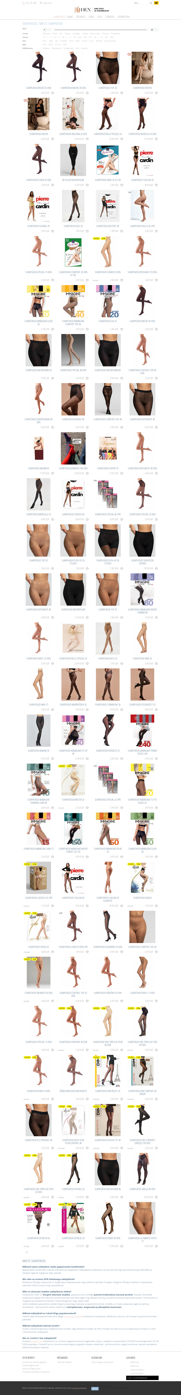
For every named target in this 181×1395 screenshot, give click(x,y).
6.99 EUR (149, 93)
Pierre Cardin (95, 33)
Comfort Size (37, 1341)
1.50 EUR (140, 906)
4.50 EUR (71, 1148)
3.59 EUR (80, 93)
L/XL (90, 37)
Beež (77, 41)
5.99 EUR (45, 231)
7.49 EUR (114, 231)
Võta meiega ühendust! (102, 1362)
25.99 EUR (113, 139)
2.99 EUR (45, 185)
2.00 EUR (105, 280)
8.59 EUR (45, 427)
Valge (51, 41)
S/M (85, 37)
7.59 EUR (149, 378)
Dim (61, 33)
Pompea (105, 33)
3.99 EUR (45, 663)
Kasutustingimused (31, 1368)
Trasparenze (115, 33)
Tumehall (63, 41)
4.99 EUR (45, 93)
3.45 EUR (105, 1099)
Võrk (77, 48)
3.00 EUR (36, 1001)
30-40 (50, 44)
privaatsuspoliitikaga (78, 1388)
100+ (64, 44)
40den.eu (134, 1362)
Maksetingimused (30, 1365)
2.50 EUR (71, 1050)
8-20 (44, 44)
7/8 (74, 37)
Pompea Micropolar (73, 1316)
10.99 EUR (148, 568)
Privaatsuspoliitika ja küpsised (36, 1371)
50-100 (57, 44)
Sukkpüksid (29, 23)
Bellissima (46, 33)
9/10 (79, 37)
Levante (85, 33)
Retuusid (84, 48)
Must (45, 41)
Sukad (70, 17)
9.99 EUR (80, 709)
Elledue (67, 33)
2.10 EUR (71, 807)
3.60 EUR (36, 952)
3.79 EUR (45, 329)
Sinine (71, 41)
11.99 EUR (79, 185)
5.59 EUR (114, 1001)
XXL (106, 37)
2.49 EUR (114, 329)
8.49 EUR (45, 519)
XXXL (112, 37)
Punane (84, 41)
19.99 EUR (148, 1197)
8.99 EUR (149, 185)
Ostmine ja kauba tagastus (34, 1362)
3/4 (55, 37)
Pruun (92, 41)
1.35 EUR (36, 906)
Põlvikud (80, 17)
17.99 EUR (148, 139)
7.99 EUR (80, 231)
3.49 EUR (114, 93)
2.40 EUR (36, 1246)
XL (102, 37)
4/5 (63, 37)
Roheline (99, 41)
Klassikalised (56, 48)
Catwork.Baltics (137, 1369)
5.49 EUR (149, 231)
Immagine (76, 33)
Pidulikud (46, 48)
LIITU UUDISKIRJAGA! (137, 1377)
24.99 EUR (79, 473)
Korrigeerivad (68, 48)
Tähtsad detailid (64, 1362)
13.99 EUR (113, 473)
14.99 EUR (79, 139)
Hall (56, 41)
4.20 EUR (140, 1099)
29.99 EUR (113, 906)
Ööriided (110, 17)
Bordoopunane (110, 41)
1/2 (44, 37)
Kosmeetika (124, 17)
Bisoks (55, 33)
